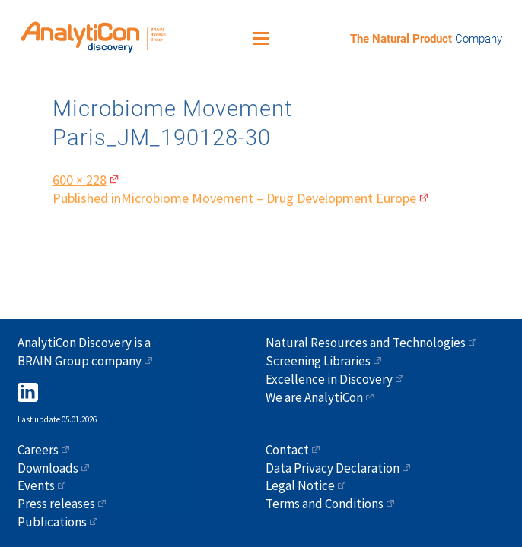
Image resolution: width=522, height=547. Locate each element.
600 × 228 (80, 176)
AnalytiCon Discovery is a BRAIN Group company (84, 351)
